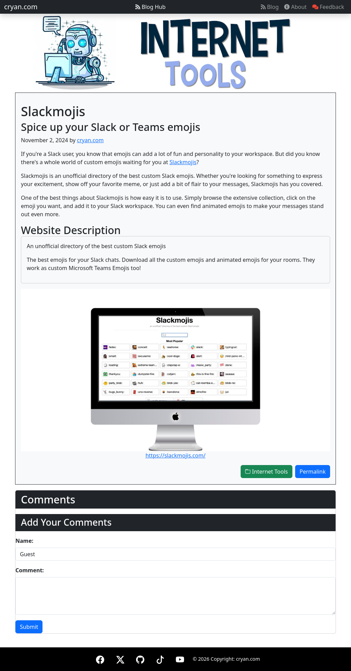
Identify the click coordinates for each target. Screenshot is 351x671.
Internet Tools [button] (266, 471)
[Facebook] (100, 658)
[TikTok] (160, 658)
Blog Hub (150, 7)
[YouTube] (180, 658)
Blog (270, 7)
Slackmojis (183, 162)
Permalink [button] (313, 471)
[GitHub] (140, 658)
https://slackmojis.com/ (175, 455)
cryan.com (20, 6)
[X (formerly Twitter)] (120, 658)
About (295, 7)
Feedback (328, 7)
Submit (29, 627)
